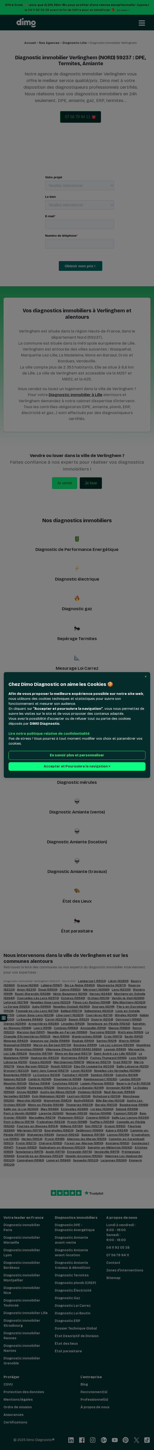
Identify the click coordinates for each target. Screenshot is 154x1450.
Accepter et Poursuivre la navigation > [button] (77, 766)
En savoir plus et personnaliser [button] (77, 755)
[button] (145, 676)
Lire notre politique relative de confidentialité (49, 733)
